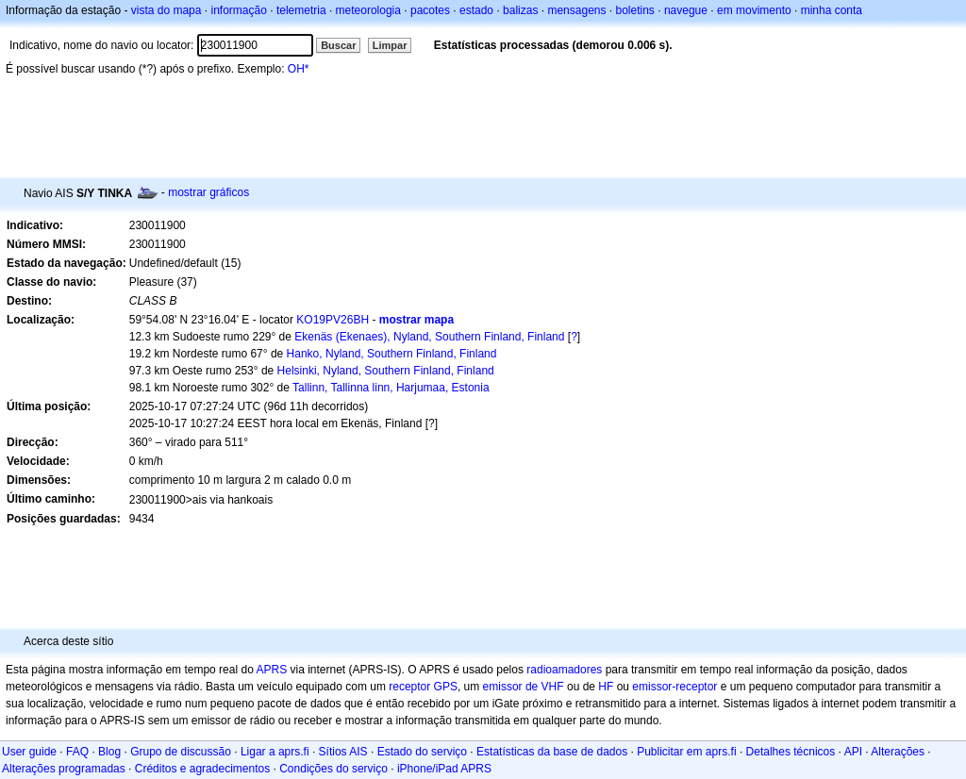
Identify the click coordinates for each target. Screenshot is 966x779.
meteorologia (368, 10)
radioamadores (564, 669)
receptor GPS (423, 686)
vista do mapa (166, 10)
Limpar (390, 45)
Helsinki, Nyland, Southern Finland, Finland (385, 370)
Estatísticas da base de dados (551, 751)
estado (476, 10)
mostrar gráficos (208, 192)
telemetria (301, 10)
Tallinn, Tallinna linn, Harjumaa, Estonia (391, 387)
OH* (298, 68)
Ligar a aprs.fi (275, 751)
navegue (686, 10)
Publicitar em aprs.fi (686, 751)
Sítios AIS (343, 751)
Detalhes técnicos (791, 751)
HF (605, 686)
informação (238, 10)
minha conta (831, 10)
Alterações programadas (63, 768)
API (853, 751)
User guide (29, 751)
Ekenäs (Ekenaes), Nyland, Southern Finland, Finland (429, 336)
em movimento (754, 10)
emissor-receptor (674, 686)
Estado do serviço (422, 751)
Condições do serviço (333, 768)
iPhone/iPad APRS (444, 768)
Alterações (897, 751)
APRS (271, 669)
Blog (109, 751)
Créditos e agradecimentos (202, 768)
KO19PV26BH (332, 319)
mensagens (576, 10)
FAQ (77, 751)
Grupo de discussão (180, 751)
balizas (520, 10)
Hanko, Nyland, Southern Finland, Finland (392, 353)
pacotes (430, 10)
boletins (635, 10)
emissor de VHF (523, 686)
